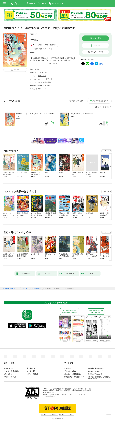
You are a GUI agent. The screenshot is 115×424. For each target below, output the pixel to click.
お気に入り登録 (77, 101)
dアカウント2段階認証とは (72, 374)
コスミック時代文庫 (45, 79)
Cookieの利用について (95, 374)
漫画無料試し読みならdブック (11, 288)
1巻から (98, 107)
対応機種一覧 (31, 368)
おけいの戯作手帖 (44, 82)
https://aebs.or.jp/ (50, 396)
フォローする (36, 34)
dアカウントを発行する (49, 415)
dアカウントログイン (10, 377)
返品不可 (32, 52)
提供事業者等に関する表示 (96, 368)
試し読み (16, 69)
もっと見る (105, 150)
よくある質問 (31, 371)
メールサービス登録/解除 (11, 371)
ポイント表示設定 (32, 374)
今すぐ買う (97, 38)
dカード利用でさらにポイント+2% (40, 49)
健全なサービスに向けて (95, 371)
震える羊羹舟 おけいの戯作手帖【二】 (84, 114)
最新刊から (107, 107)
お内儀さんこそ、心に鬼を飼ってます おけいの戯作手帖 (35, 115)
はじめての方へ (8, 368)
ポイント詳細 (50, 45)
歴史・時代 (42, 76)
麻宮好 (32, 34)
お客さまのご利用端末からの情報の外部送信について (99, 378)
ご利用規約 (67, 368)
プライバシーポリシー (71, 371)
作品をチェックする (97, 52)
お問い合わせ (8, 374)
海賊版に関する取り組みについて (74, 377)
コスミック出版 (42, 72)
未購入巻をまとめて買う (101, 101)
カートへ (97, 45)
